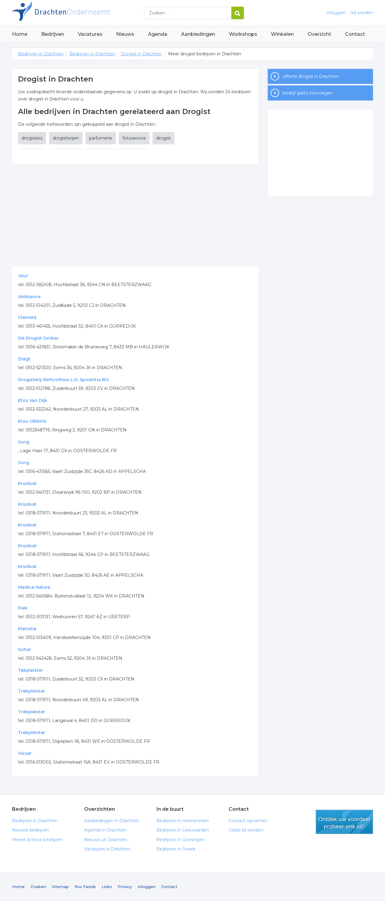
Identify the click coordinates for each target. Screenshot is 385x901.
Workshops (243, 34)
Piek (23, 608)
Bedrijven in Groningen (180, 839)
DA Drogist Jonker (38, 338)
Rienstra (27, 628)
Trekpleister (31, 691)
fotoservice (134, 138)
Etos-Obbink (32, 421)
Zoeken (38, 886)
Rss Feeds (85, 886)
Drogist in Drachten (141, 54)
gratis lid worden (344, 822)
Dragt (24, 359)
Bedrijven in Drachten (87, 13)
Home (19, 34)
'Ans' (23, 276)
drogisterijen (66, 138)
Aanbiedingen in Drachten (111, 820)
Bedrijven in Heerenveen (182, 820)
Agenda (157, 34)
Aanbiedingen (198, 34)
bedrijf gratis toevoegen (308, 93)
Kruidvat (27, 483)
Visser (25, 753)
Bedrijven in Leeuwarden (182, 830)
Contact (355, 34)
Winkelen (282, 34)
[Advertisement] (135, 215)
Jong (23, 442)
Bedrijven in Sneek (176, 849)
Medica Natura (34, 587)
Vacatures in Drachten (107, 849)
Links (107, 886)
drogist (163, 138)
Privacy (125, 886)
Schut (24, 649)
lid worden (362, 12)
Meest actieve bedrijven (37, 839)
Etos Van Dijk (32, 400)
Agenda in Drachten (105, 830)
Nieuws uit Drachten (105, 839)
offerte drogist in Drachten (311, 76)
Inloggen (147, 886)
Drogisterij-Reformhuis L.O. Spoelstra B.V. (63, 379)
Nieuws (125, 34)
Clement (27, 317)
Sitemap (60, 886)
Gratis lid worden (246, 830)
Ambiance (29, 296)
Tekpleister (30, 670)
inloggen (336, 12)
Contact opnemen (248, 820)
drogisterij (32, 138)
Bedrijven (52, 34)
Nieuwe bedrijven (30, 830)
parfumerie (100, 138)
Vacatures (90, 34)
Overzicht (319, 34)
